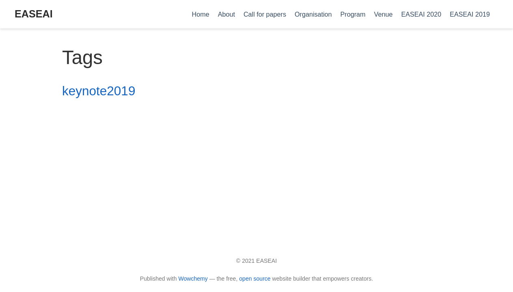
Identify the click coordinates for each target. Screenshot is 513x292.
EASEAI (34, 13)
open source (254, 278)
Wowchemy (192, 278)
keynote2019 (98, 91)
